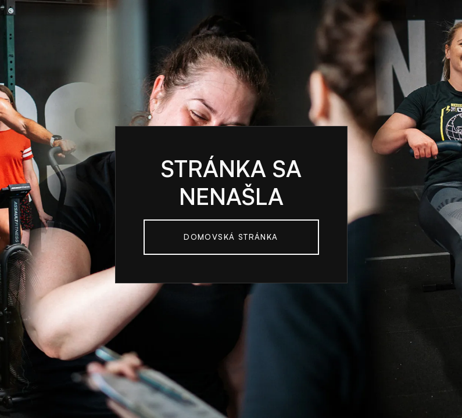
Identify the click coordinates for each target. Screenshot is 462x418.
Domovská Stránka (231, 237)
